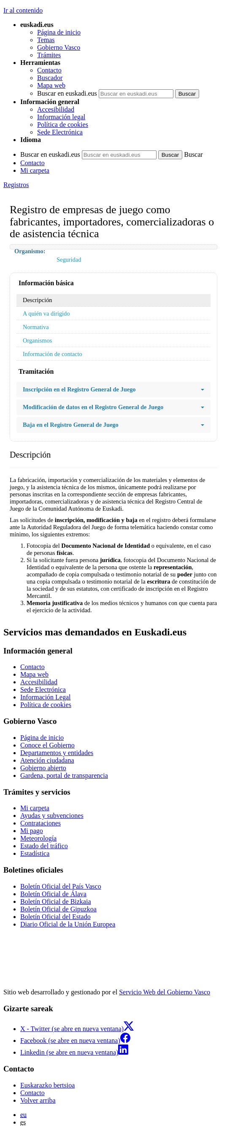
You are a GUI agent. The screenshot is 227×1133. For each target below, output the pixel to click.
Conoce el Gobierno (47, 745)
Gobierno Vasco (58, 47)
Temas (46, 39)
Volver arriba (38, 1100)
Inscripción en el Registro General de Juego (113, 389)
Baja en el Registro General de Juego (113, 425)
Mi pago (31, 830)
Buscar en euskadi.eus (67, 93)
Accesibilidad (55, 109)
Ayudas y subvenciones (52, 815)
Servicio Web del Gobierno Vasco (164, 992)
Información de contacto (52, 354)
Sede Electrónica (60, 132)
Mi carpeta (34, 170)
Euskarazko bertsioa (47, 1085)
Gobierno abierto (43, 767)
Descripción (37, 300)
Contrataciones (40, 823)
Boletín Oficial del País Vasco (60, 886)
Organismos (37, 340)
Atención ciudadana (47, 760)
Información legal (61, 117)
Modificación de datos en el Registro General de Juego (113, 407)
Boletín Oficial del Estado (55, 916)
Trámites (49, 55)
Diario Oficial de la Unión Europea (67, 924)
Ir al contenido (23, 10)
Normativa (36, 327)
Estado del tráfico (44, 845)
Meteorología (38, 838)
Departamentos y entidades (56, 752)
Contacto (49, 70)
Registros (16, 184)
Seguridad (69, 259)
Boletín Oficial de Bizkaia (55, 901)
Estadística (34, 853)
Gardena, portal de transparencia (64, 775)
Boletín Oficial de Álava (53, 893)
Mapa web (51, 85)
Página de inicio (59, 32)
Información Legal (45, 697)
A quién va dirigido (46, 313)
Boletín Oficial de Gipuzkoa (58, 909)
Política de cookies (62, 124)
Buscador (49, 77)
